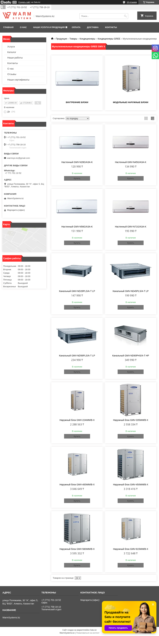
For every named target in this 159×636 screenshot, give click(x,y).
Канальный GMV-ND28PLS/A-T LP (77, 291)
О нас (23, 27)
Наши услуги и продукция (49, 27)
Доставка (93, 27)
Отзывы (11, 74)
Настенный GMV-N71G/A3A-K (130, 226)
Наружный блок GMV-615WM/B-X (130, 549)
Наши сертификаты (18, 79)
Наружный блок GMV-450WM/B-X (130, 484)
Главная (8, 27)
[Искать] (125, 16)
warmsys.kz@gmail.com (18, 158)
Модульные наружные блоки (130, 102)
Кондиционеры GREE (109, 38)
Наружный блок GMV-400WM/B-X (77, 484)
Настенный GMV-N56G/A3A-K (77, 226)
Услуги (11, 46)
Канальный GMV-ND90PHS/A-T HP (130, 355)
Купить (77, 178)
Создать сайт (24, 2)
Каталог (11, 52)
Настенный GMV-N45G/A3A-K (130, 162)
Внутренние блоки (77, 102)
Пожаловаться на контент (87, 633)
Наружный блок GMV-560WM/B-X (77, 549)
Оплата (76, 27)
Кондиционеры (87, 38)
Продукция (61, 38)
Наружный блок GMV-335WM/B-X (130, 420)
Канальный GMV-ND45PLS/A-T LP (131, 291)
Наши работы (15, 57)
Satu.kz (93, 630)
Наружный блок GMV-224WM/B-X (77, 420)
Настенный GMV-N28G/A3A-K (77, 162)
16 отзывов (132, 2)
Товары (73, 38)
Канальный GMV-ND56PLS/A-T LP (77, 355)
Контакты (111, 27)
